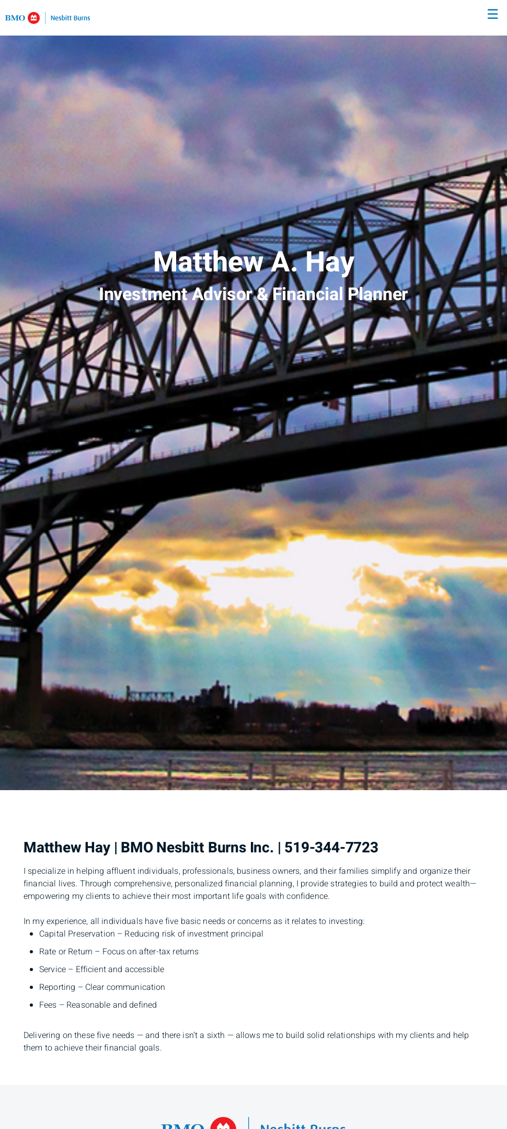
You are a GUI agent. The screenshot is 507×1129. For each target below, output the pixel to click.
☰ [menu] (493, 14)
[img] (253, 395)
